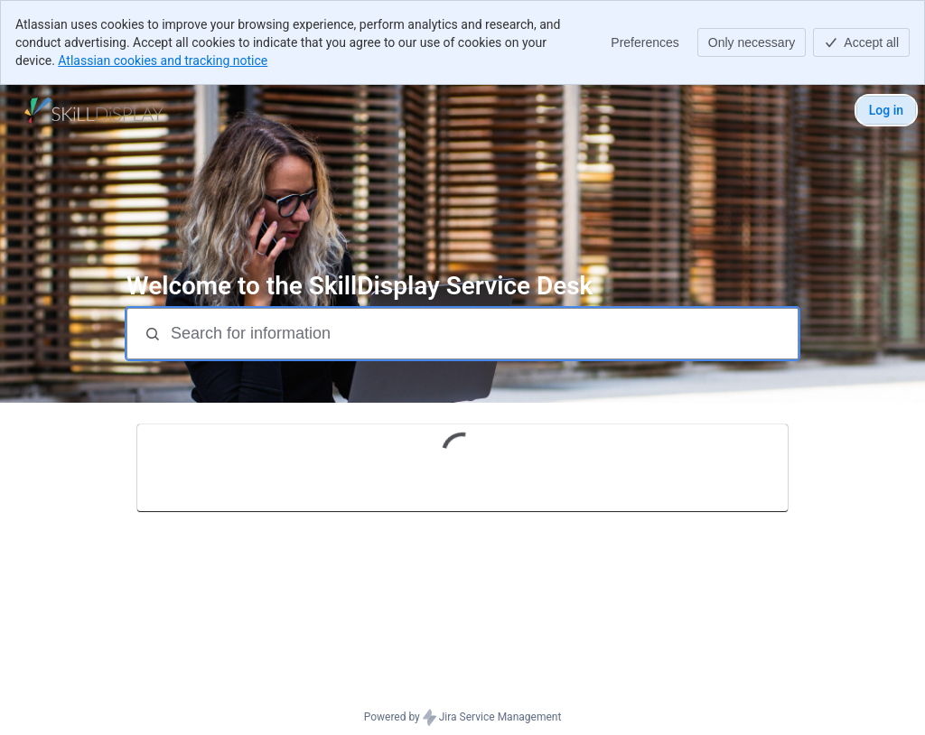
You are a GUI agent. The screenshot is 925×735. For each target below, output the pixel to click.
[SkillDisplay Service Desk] (93, 110)
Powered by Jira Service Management (463, 718)
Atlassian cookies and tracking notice (162, 60)
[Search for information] (482, 333)
